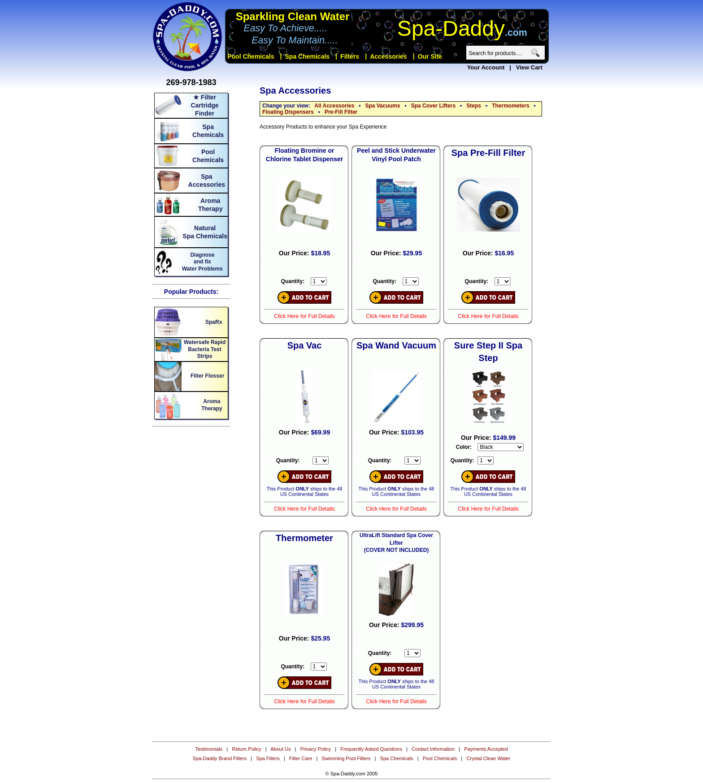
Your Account (486, 67)
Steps (473, 106)
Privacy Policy (315, 749)
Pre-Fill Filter (341, 112)
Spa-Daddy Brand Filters (220, 758)
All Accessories (334, 106)
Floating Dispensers (288, 112)
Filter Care (300, 758)
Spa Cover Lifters (433, 106)
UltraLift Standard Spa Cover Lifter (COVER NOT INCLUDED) (396, 543)
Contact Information (433, 749)
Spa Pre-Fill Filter (488, 153)
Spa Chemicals (396, 758)
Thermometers (510, 106)
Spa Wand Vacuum (396, 345)
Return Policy (246, 749)
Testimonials (208, 749)
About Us (280, 749)
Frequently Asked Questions (371, 749)
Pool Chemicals (440, 758)
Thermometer (304, 538)
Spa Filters (268, 758)
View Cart (529, 67)
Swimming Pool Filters (346, 758)
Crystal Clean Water (488, 758)
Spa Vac (304, 345)
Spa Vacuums (382, 106)
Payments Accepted (486, 749)
